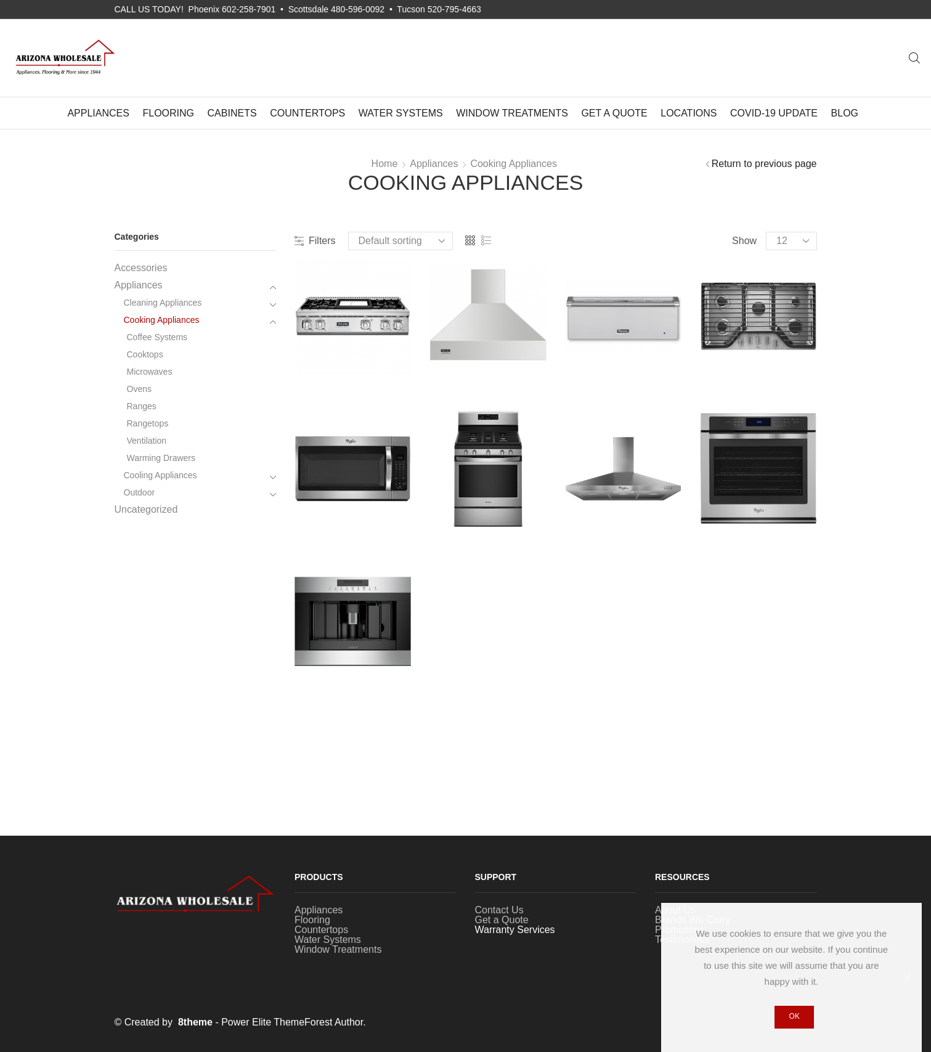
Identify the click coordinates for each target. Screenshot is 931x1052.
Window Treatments (512, 113)
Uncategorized (146, 509)
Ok (794, 1016)
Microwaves (150, 372)
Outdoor (139, 492)
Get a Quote (614, 113)
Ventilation (147, 441)
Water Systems (401, 113)
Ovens (139, 389)
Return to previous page (764, 164)
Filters (315, 241)
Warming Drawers (161, 458)
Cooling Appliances (160, 475)
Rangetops (148, 423)
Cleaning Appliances (163, 303)
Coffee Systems (157, 337)
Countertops (307, 113)
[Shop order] (400, 241)
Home (385, 164)
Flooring (168, 113)
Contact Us (499, 910)
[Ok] (906, 977)
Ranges (142, 406)
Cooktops (145, 354)
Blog (844, 113)
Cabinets (232, 113)
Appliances (98, 113)
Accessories (141, 268)
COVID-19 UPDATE (774, 113)
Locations (689, 113)
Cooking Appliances (513, 164)
